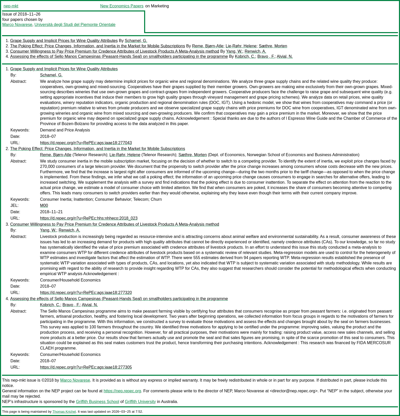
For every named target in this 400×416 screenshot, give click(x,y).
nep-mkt (11, 6)
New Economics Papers (122, 6)
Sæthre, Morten (273, 46)
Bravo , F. (266, 56)
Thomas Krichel (64, 411)
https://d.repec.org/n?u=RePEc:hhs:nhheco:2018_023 (89, 218)
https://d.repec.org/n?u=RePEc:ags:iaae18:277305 (86, 367)
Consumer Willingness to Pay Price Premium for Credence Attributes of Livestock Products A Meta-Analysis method (114, 51)
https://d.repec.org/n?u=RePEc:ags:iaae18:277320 (86, 292)
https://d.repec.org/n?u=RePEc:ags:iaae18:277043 (86, 143)
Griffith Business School (97, 401)
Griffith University (140, 401)
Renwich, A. (255, 51)
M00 (44, 205)
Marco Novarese (17, 24)
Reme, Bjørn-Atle (207, 46)
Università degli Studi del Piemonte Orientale (75, 24)
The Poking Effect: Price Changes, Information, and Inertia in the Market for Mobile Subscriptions (97, 46)
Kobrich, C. (245, 56)
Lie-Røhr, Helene (241, 46)
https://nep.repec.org (122, 391)
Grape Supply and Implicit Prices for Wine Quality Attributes (64, 40)
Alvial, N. (285, 56)
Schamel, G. (136, 40)
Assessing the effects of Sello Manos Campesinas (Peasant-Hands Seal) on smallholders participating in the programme (119, 56)
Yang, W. (234, 51)
